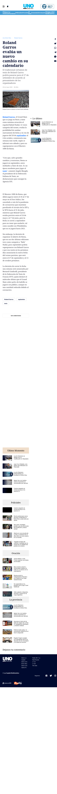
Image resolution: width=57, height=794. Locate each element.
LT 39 (52, 12)
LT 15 (54, 12)
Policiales (18, 12)
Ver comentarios (16, 315)
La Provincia (12, 12)
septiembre (21, 135)
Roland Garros (18, 38)
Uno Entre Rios (7, 38)
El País (29, 12)
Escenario (41, 12)
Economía (34, 12)
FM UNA (34, 665)
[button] (4, 6)
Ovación (25, 12)
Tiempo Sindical (48, 12)
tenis (5, 171)
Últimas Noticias (6, 12)
